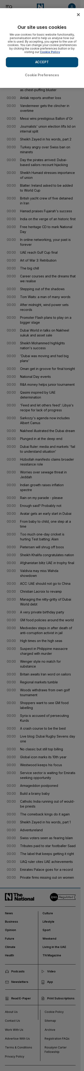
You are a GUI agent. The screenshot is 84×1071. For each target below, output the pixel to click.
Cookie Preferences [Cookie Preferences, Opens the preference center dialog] (42, 75)
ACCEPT (42, 62)
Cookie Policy (50, 52)
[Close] (78, 15)
